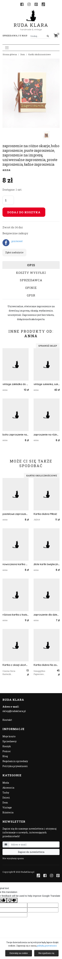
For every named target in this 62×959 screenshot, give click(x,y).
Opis (31, 265)
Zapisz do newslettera (31, 852)
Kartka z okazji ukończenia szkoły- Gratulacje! (15, 665)
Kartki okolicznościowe (39, 54)
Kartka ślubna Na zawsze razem (47, 665)
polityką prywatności (47, 945)
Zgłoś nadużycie (14, 252)
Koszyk (6, 746)
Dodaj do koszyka (24, 212)
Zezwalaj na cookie (18, 953)
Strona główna (10, 54)
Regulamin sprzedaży (15, 761)
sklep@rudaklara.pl (14, 711)
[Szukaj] (47, 36)
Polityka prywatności (15, 766)
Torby (5, 792)
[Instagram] (29, 4)
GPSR (31, 295)
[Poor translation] (12, 900)
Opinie (31, 288)
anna (6, 170)
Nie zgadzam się (46, 953)
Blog (5, 756)
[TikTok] (43, 4)
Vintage (7, 807)
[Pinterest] (36, 4)
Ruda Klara (31, 22)
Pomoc (6, 751)
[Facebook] (21, 4)
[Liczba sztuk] (8, 200)
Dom (22, 54)
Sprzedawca (31, 280)
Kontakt (7, 719)
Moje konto (9, 736)
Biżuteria (7, 812)
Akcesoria (8, 787)
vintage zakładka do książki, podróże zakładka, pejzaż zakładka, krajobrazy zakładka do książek (15, 384)
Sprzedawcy (9, 741)
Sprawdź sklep (47, 345)
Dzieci (6, 797)
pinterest (17, 241)
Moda (5, 782)
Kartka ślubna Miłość (45, 514)
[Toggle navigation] (6, 48)
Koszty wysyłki (31, 273)
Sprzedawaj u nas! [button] (14, 35)
